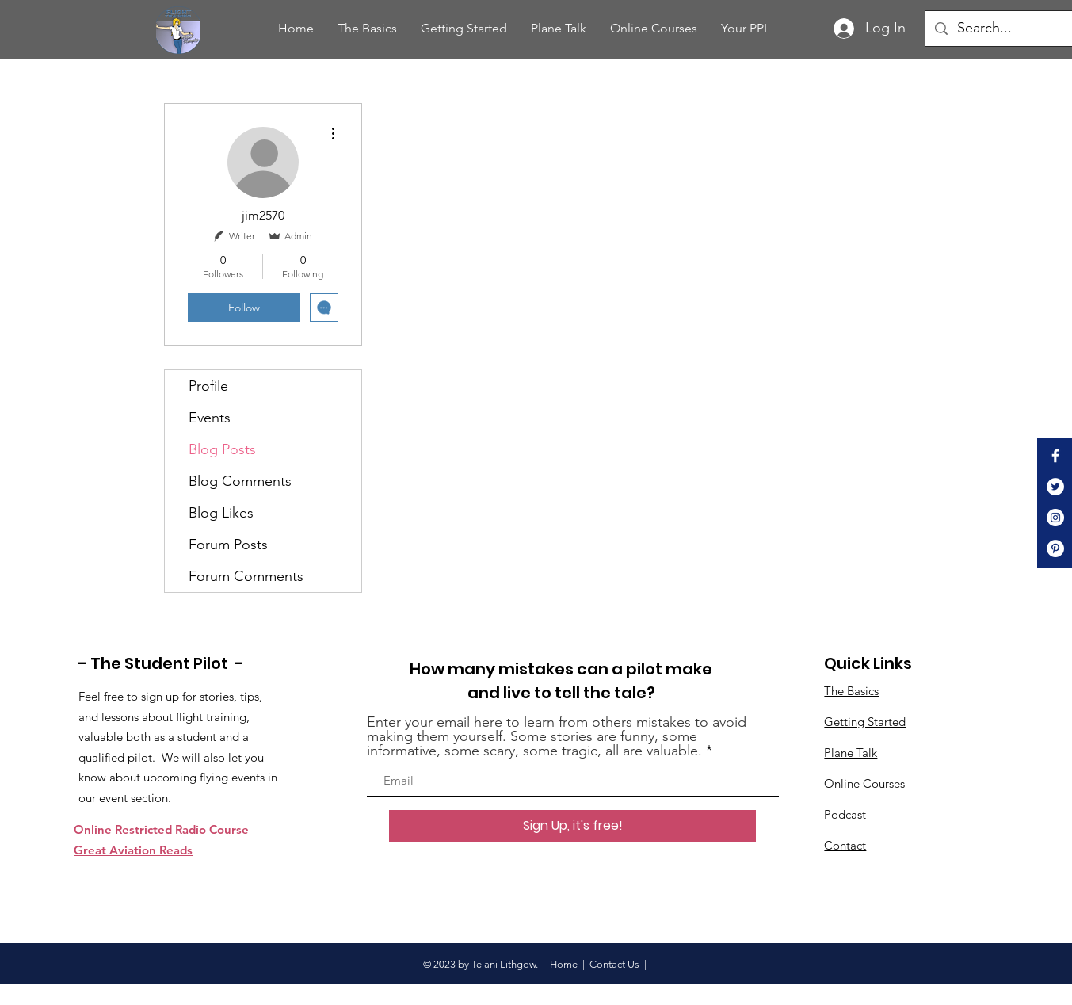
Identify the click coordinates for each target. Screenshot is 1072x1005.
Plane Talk (850, 752)
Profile (208, 386)
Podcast (845, 814)
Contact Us (614, 964)
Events (210, 417)
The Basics (851, 690)
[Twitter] (1055, 486)
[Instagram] (1055, 517)
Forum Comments (246, 576)
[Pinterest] (1055, 548)
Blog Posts (222, 449)
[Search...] (1012, 28)
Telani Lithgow (503, 964)
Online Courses (864, 783)
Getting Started (865, 721)
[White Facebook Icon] (1055, 455)
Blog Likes (221, 513)
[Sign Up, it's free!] (572, 826)
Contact (845, 845)
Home (564, 964)
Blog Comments (240, 481)
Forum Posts (228, 544)
